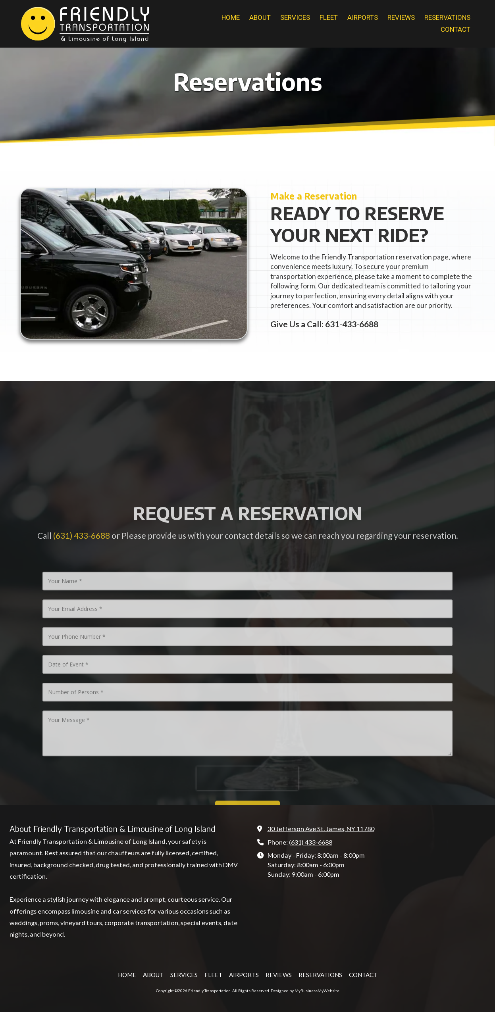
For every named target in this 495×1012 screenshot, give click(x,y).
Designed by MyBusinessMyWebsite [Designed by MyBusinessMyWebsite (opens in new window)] (305, 990)
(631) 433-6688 (310, 842)
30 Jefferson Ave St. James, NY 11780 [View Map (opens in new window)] (321, 828)
